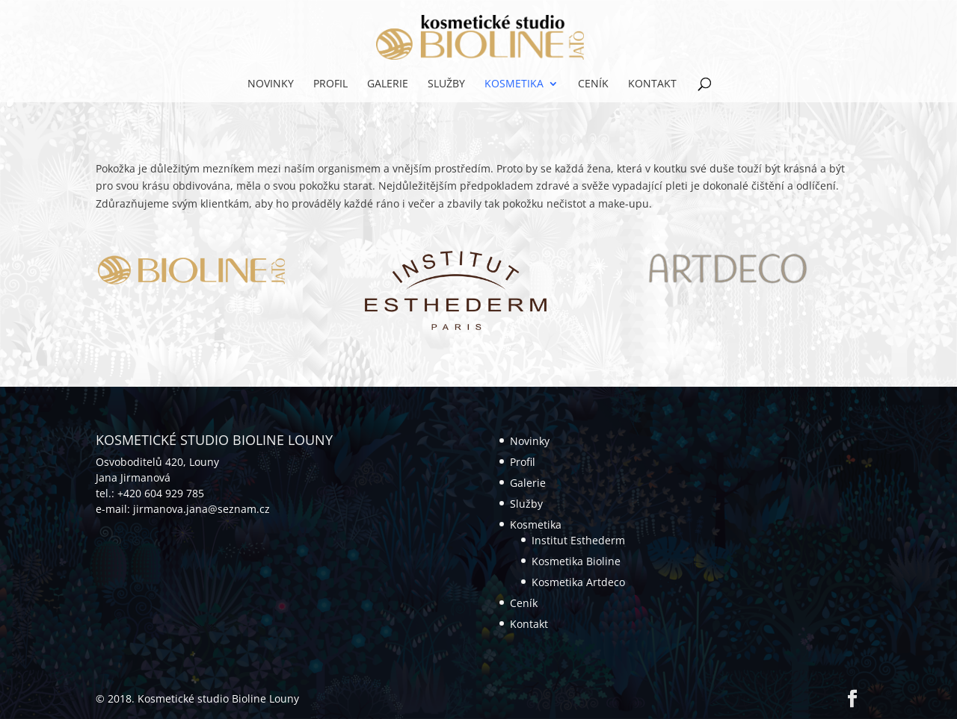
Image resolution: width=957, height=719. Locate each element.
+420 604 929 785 (160, 493)
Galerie (387, 84)
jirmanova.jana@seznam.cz (201, 509)
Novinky (270, 84)
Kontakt (652, 84)
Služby (446, 84)
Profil (330, 84)
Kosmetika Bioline (576, 561)
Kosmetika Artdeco (578, 582)
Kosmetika (514, 84)
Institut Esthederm (578, 540)
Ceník (593, 84)
